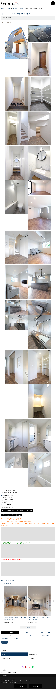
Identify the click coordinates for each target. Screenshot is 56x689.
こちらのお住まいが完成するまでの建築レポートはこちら (17, 510)
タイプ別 (28, 632)
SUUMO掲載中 (46, 635)
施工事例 (4, 654)
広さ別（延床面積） (46, 632)
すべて (5, 642)
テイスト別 (28, 635)
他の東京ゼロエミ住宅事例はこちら (12, 515)
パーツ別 (10, 635)
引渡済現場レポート (7, 658)
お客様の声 (31, 658)
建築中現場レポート (34, 654)
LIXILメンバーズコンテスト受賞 (10, 638)
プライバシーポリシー (18, 680)
